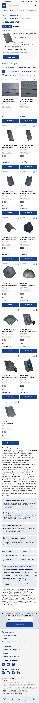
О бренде (16, 26)
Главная (4, 15)
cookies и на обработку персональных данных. (19, 689)
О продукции (7, 26)
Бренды (11, 10)
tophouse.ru (31, 687)
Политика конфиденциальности (9, 679)
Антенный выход (8, 67)
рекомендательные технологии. (12, 693)
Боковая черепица (24, 67)
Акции (5, 10)
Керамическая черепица (10, 18)
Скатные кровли (14, 15)
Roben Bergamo (26, 18)
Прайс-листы (19, 10)
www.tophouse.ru (11, 682)
